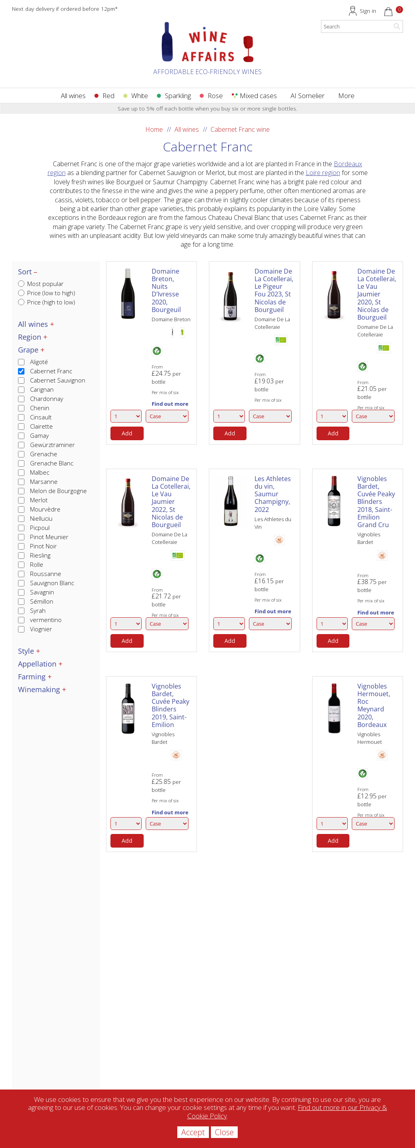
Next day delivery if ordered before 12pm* (65, 8)
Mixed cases (258, 95)
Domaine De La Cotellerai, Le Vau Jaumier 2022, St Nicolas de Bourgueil (171, 501)
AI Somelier (308, 95)
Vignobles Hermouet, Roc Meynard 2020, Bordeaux (373, 705)
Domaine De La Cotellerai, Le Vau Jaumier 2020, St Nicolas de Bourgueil (376, 294)
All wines (73, 95)
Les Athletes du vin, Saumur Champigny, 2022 (273, 494)
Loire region (323, 172)
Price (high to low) (46, 302)
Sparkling (178, 95)
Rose (215, 95)
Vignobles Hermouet (369, 738)
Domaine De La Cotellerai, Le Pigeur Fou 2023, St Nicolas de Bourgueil (274, 290)
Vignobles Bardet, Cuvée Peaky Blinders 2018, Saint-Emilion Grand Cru (376, 501)
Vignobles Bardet (368, 538)
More (346, 95)
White (139, 95)
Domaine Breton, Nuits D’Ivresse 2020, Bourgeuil (166, 290)
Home (154, 129)
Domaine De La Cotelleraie (272, 323)
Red (108, 95)
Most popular (41, 283)
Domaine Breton (171, 319)
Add (127, 433)
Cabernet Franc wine (240, 129)
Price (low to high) (46, 292)
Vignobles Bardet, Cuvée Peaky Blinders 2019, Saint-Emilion (170, 705)
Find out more (170, 403)
